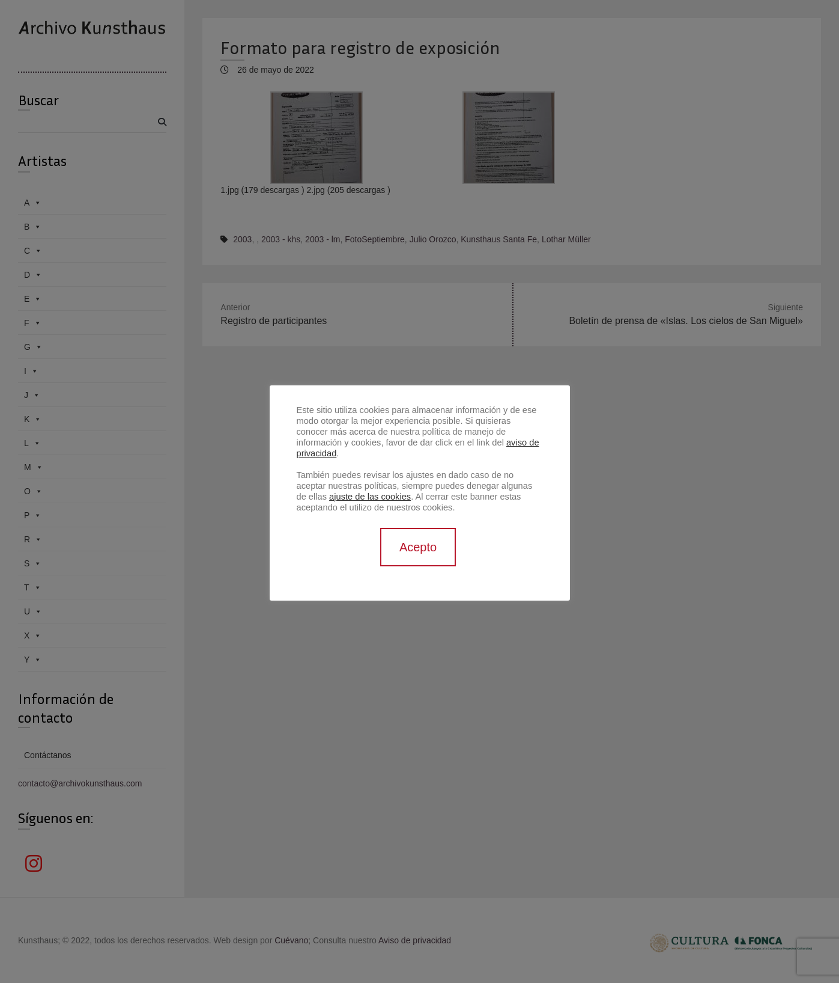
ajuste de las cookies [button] (370, 496)
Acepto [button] (418, 547)
